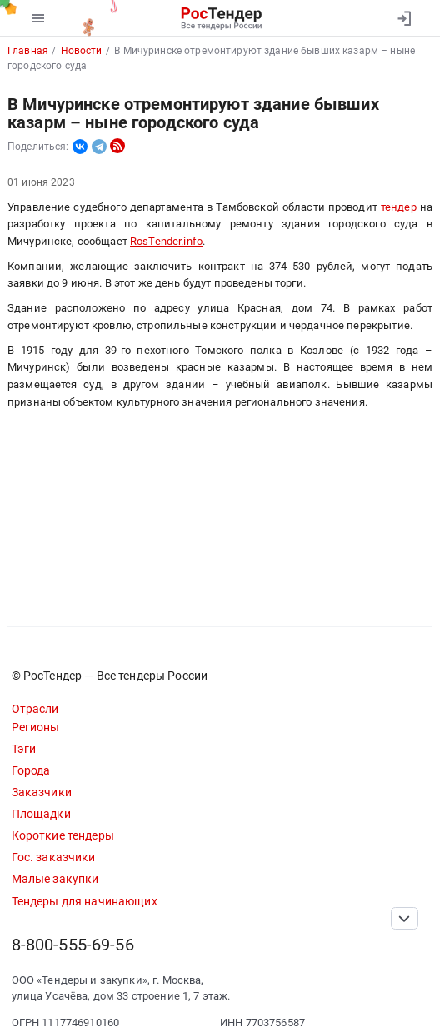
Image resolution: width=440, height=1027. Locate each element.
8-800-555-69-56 (73, 945)
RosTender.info (166, 241)
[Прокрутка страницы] (404, 918)
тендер (399, 207)
